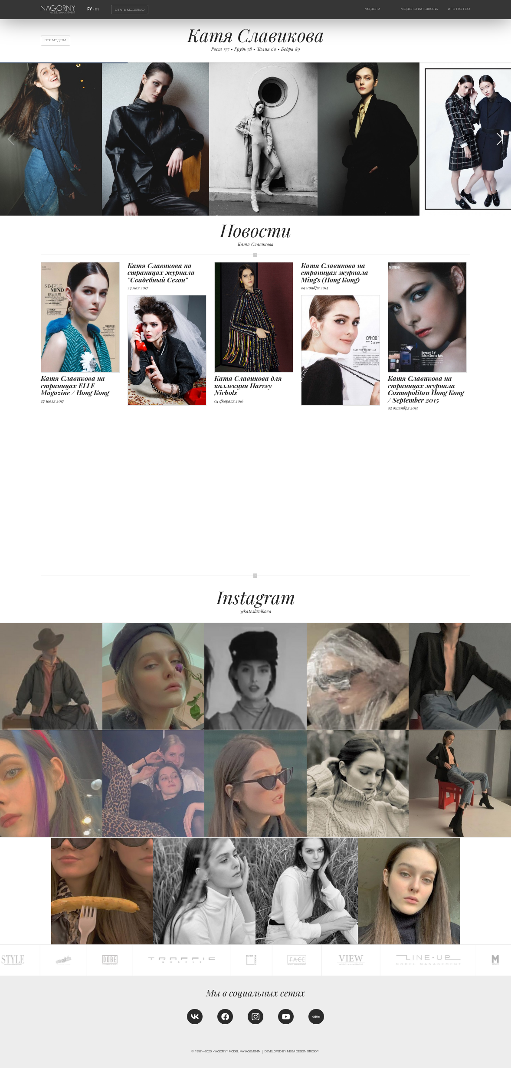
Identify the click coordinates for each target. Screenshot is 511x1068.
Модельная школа (419, 9)
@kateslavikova (256, 611)
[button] (500, 139)
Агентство (459, 9)
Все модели (55, 40)
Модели (372, 9)
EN (97, 9)
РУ (89, 9)
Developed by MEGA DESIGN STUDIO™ (292, 1051)
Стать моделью (129, 10)
